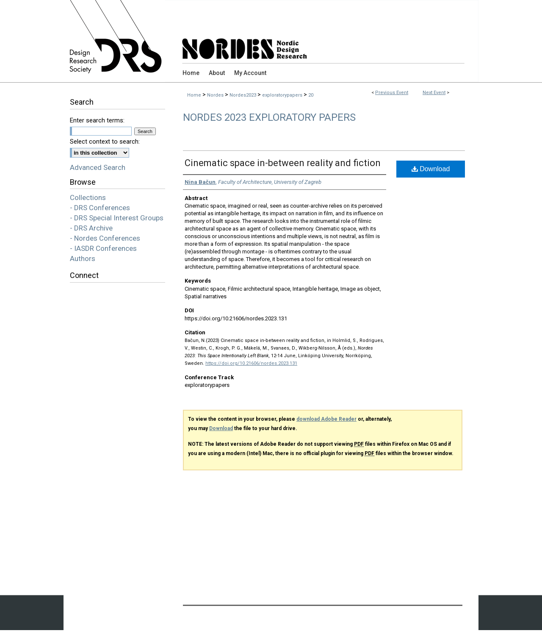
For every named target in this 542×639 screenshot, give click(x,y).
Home (194, 95)
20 (310, 95)
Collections (88, 197)
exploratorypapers (283, 95)
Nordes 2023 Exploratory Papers (269, 117)
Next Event (434, 92)
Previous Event (391, 92)
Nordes (216, 95)
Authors (82, 258)
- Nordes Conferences (105, 238)
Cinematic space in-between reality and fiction (283, 163)
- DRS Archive (91, 228)
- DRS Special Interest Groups (116, 218)
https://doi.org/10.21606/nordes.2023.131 (251, 363)
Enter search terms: (97, 120)
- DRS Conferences (100, 207)
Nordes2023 (243, 95)
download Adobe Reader (326, 419)
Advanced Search (97, 167)
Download (431, 168)
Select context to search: (105, 141)
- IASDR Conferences (103, 248)
